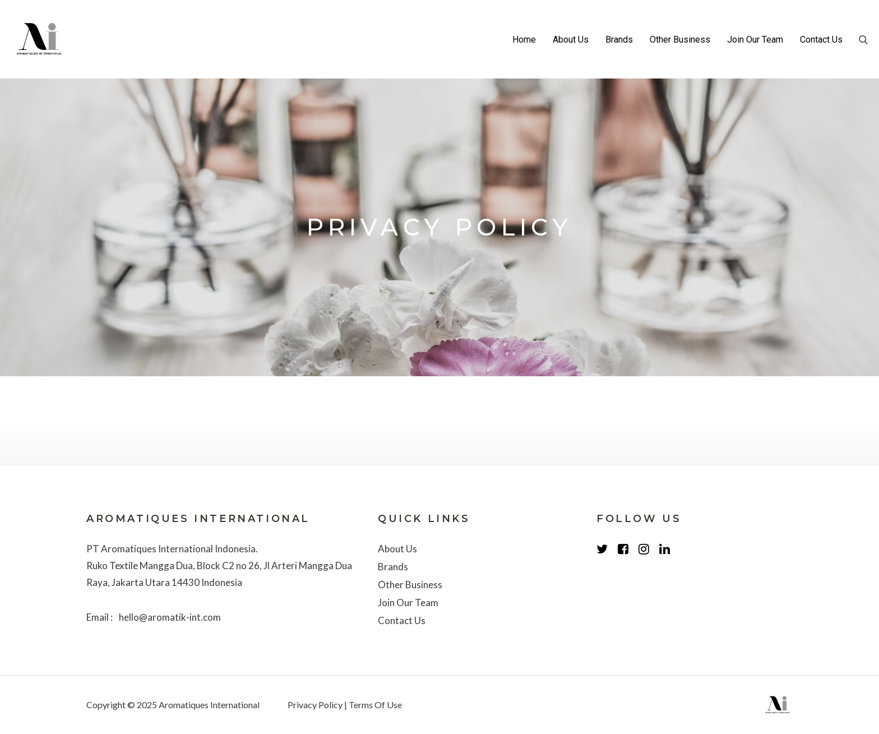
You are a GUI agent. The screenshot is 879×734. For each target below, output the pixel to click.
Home (524, 39)
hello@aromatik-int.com (170, 617)
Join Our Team (755, 39)
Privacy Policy (315, 704)
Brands (619, 39)
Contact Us (821, 39)
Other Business (680, 39)
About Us (571, 39)
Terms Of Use (375, 704)
